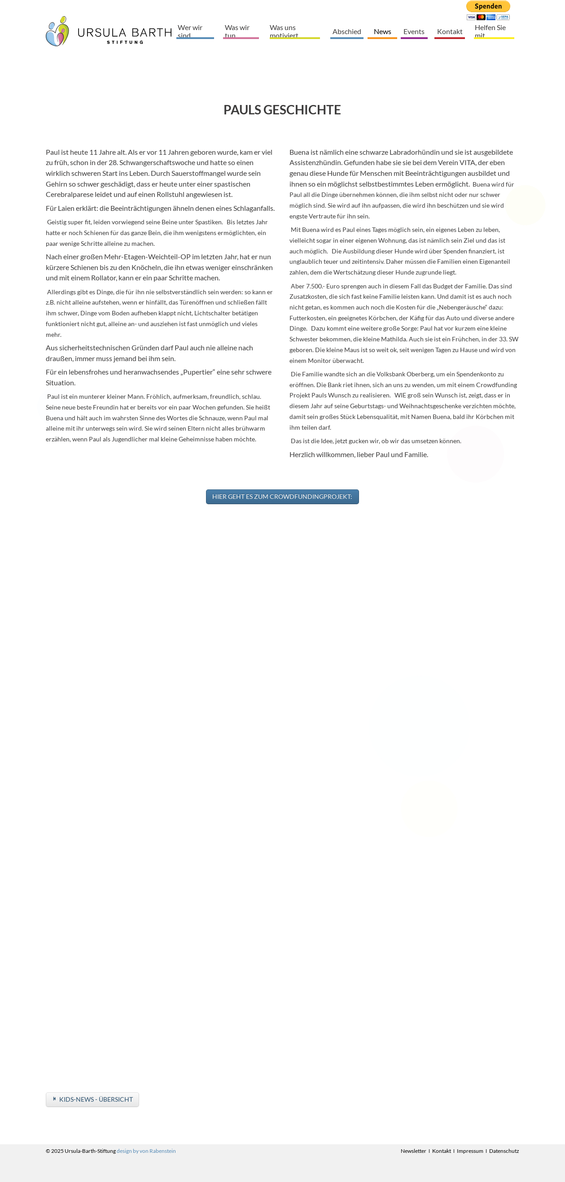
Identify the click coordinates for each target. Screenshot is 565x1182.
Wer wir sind (190, 31)
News (382, 31)
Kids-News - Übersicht (96, 1099)
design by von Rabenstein (146, 1150)
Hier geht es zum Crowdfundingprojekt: (282, 496)
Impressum (470, 1150)
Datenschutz (504, 1150)
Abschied (347, 31)
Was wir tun (237, 31)
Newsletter (413, 1150)
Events (414, 31)
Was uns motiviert (284, 31)
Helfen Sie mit (490, 31)
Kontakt (450, 31)
